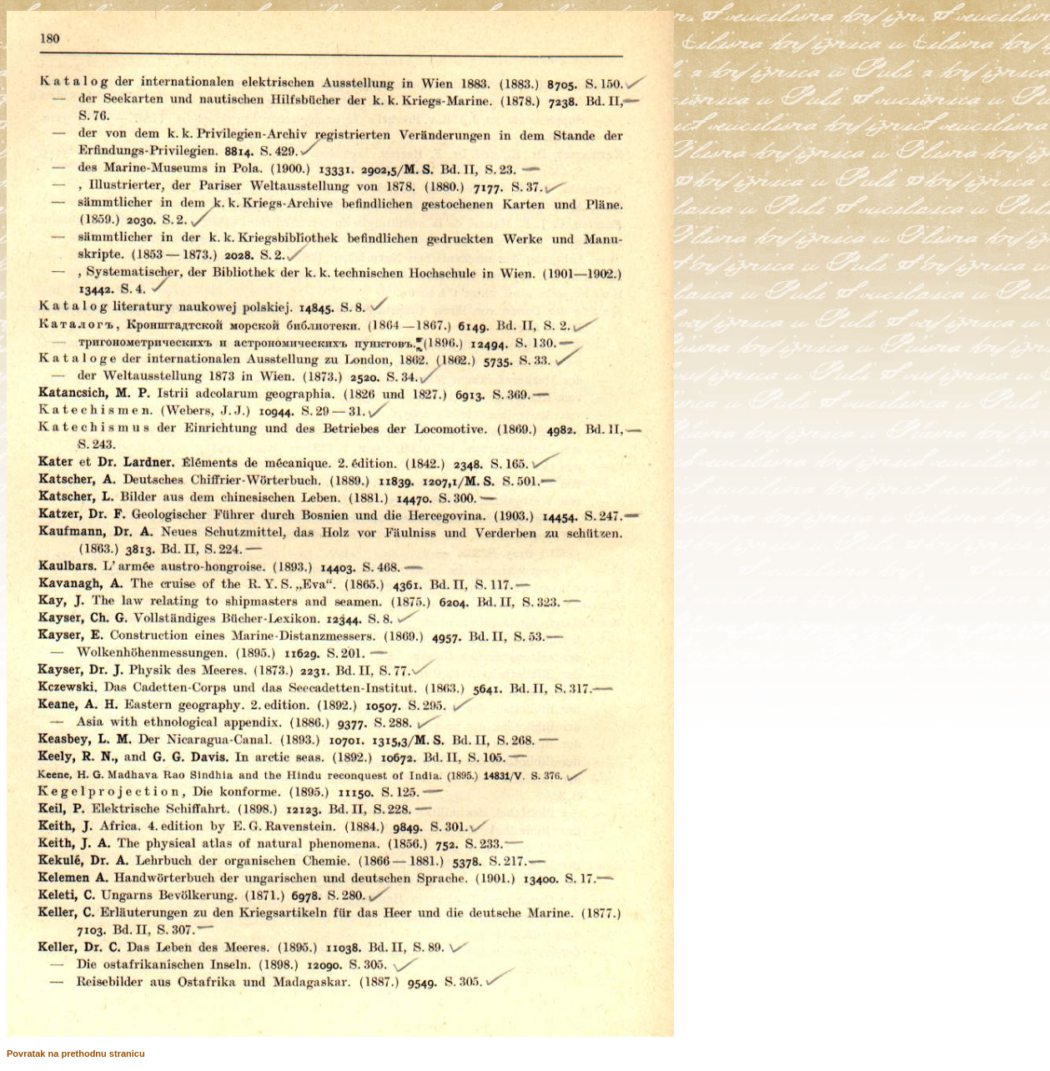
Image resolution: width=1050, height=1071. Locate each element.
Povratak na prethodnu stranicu (76, 1053)
